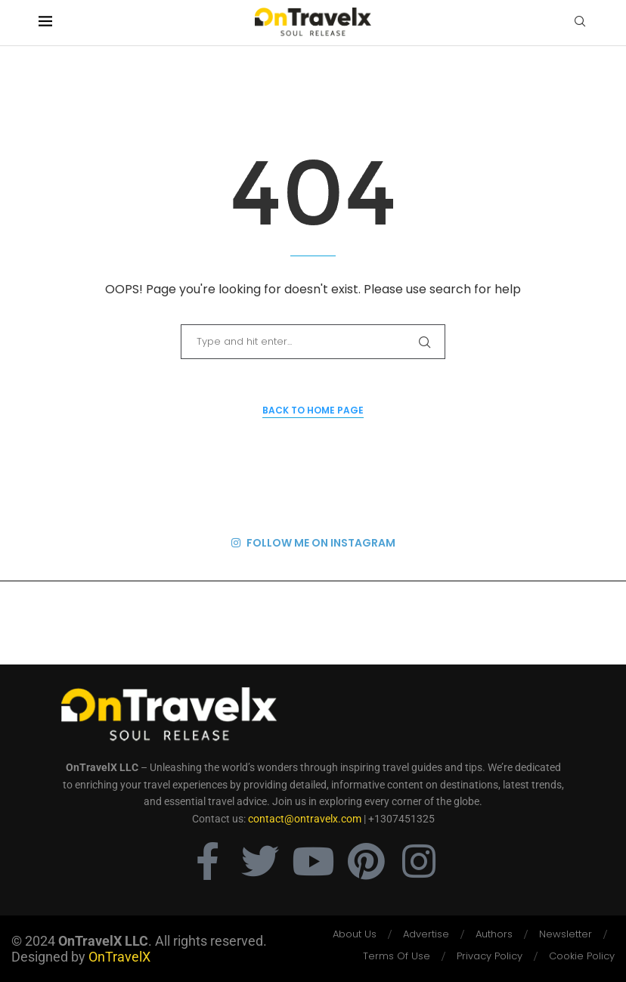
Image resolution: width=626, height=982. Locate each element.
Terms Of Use (396, 956)
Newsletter (565, 934)
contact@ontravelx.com (304, 819)
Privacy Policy (489, 956)
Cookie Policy (582, 956)
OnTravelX (119, 957)
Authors (494, 934)
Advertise (426, 934)
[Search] (579, 24)
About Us (355, 934)
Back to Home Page (313, 410)
